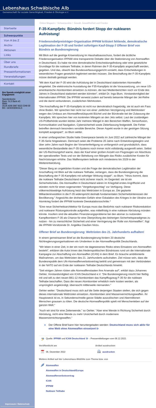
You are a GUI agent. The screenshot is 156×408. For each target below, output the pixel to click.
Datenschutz (23, 404)
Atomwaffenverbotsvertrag (60, 375)
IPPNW (57, 338)
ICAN (48, 381)
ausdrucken (108, 352)
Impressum (10, 404)
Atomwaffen (52, 365)
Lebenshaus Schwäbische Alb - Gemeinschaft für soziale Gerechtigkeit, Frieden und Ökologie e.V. (35, 9)
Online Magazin (47, 23)
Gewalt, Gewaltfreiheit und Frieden (91, 23)
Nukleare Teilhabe (55, 391)
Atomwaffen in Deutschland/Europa (64, 370)
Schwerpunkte (64, 23)
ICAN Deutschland (76, 338)
